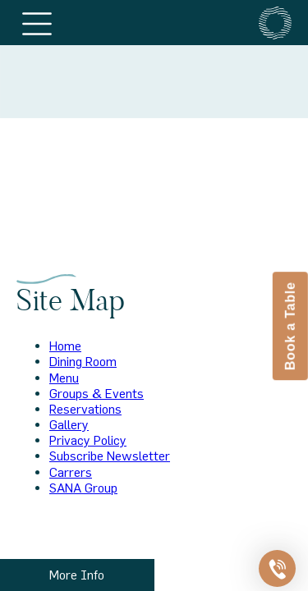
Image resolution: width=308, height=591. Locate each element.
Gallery (69, 424)
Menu (64, 377)
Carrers (70, 472)
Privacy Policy (87, 440)
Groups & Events (96, 393)
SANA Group (83, 487)
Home (65, 345)
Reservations (85, 408)
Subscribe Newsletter (109, 455)
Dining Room (83, 361)
